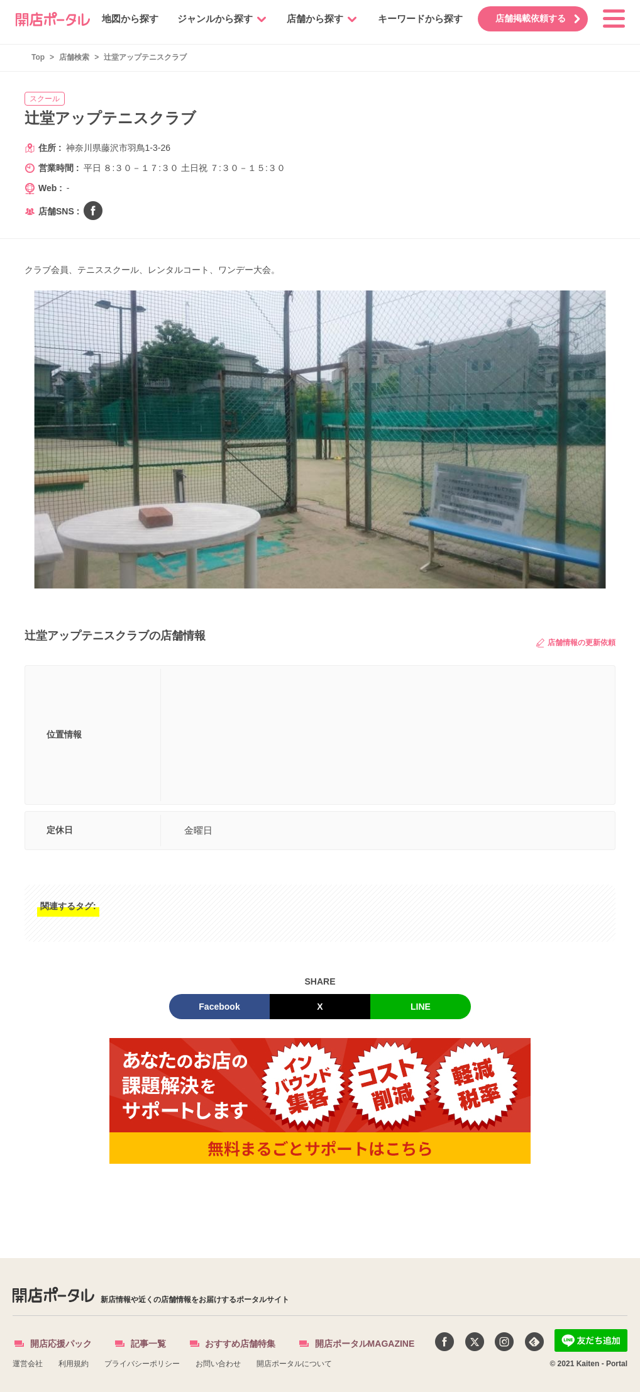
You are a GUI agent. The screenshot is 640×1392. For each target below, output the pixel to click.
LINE (421, 1007)
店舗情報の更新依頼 (575, 643)
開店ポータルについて (294, 1363)
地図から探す (122, 18)
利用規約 (73, 1363)
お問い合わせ (218, 1363)
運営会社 (28, 1363)
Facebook (219, 1007)
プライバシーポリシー (142, 1363)
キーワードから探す (412, 18)
